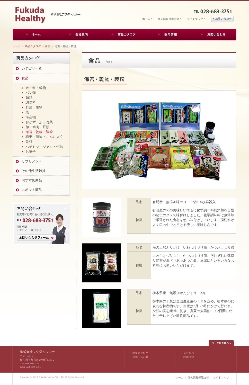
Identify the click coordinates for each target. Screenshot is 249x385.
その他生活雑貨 (33, 171)
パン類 (31, 93)
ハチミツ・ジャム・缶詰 (44, 147)
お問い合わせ (140, 357)
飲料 (29, 141)
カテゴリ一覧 (32, 68)
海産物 (31, 117)
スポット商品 (32, 190)
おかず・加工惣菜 (39, 122)
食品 (47, 46)
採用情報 (188, 357)
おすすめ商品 (32, 180)
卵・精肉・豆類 (37, 127)
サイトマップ (195, 19)
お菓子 (31, 151)
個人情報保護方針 (168, 19)
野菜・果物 (34, 107)
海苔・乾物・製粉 (39, 132)
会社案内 (188, 352)
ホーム (146, 19)
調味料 (31, 102)
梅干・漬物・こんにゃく (44, 137)
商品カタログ (33, 46)
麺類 (29, 97)
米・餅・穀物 (36, 88)
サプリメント (32, 161)
